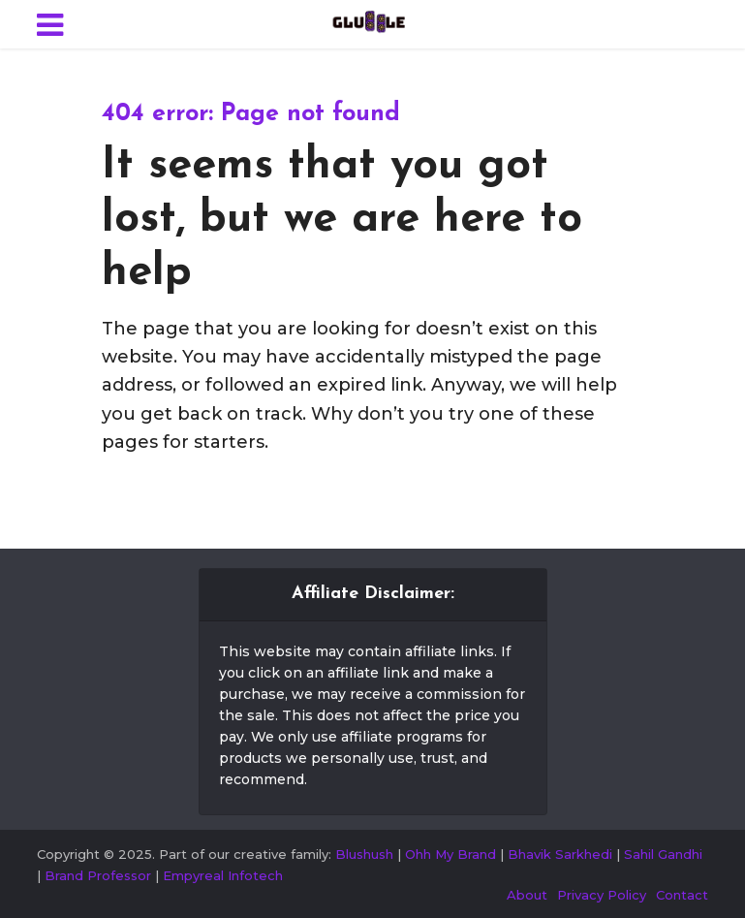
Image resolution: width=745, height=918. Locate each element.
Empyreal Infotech (223, 875)
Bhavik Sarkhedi (560, 854)
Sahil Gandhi (663, 854)
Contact (682, 894)
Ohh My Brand (450, 854)
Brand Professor (98, 875)
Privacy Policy (601, 894)
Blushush (364, 854)
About (527, 894)
